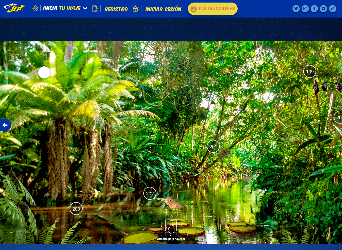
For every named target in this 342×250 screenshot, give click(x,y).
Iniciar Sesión (157, 8)
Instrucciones (212, 8)
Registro (110, 8)
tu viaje (61, 7)
